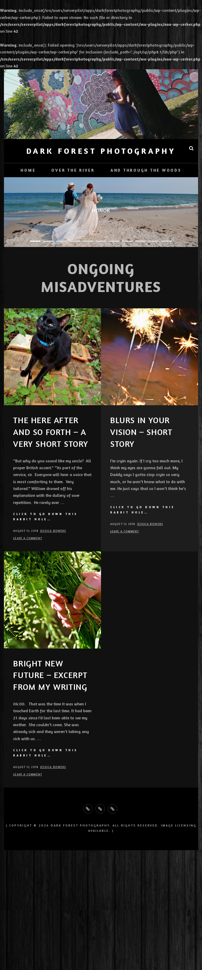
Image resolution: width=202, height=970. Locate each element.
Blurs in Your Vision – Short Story (141, 432)
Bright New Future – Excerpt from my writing (50, 675)
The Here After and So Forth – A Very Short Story (50, 432)
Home (28, 170)
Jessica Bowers (53, 531)
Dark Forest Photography (101, 151)
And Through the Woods (145, 170)
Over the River (73, 170)
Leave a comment (27, 538)
